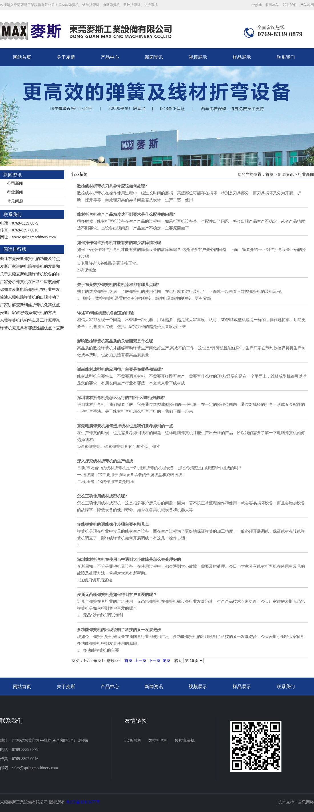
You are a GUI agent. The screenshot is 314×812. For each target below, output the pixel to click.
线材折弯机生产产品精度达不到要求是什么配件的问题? (126, 214)
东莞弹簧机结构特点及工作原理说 (30, 320)
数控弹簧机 (185, 740)
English (256, 5)
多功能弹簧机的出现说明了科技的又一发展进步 (119, 630)
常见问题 (15, 201)
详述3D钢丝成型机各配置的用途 (105, 313)
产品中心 (110, 57)
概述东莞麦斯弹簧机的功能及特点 (30, 259)
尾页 (166, 660)
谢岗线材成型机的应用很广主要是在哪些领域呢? (120, 369)
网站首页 (22, 57)
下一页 (154, 660)
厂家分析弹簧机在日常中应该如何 (30, 282)
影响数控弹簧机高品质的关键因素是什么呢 (115, 341)
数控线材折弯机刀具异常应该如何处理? (112, 186)
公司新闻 (15, 183)
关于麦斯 (66, 57)
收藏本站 (272, 5)
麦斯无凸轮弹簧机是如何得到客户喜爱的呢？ (117, 595)
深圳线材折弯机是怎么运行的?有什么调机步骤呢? (121, 398)
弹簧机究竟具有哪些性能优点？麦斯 (32, 328)
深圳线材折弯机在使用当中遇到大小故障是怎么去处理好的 (129, 559)
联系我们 (290, 5)
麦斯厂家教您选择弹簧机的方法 (28, 313)
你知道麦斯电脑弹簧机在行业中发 (30, 289)
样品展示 (242, 57)
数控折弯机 (158, 740)
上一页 (140, 660)
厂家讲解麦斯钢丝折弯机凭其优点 (30, 305)
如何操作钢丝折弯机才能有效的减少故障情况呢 (119, 243)
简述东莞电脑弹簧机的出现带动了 (30, 297)
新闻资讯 (154, 57)
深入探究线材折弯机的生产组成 (105, 461)
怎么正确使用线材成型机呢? (102, 496)
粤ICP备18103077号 (83, 802)
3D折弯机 (132, 740)
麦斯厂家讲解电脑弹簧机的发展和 (30, 266)
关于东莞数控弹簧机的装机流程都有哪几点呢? (118, 285)
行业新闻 (15, 192)
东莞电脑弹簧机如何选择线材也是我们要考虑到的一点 (125, 426)
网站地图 (307, 5)
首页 (269, 174)
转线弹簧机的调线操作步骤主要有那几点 (113, 524)
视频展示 (198, 57)
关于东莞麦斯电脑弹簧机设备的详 (30, 274)
